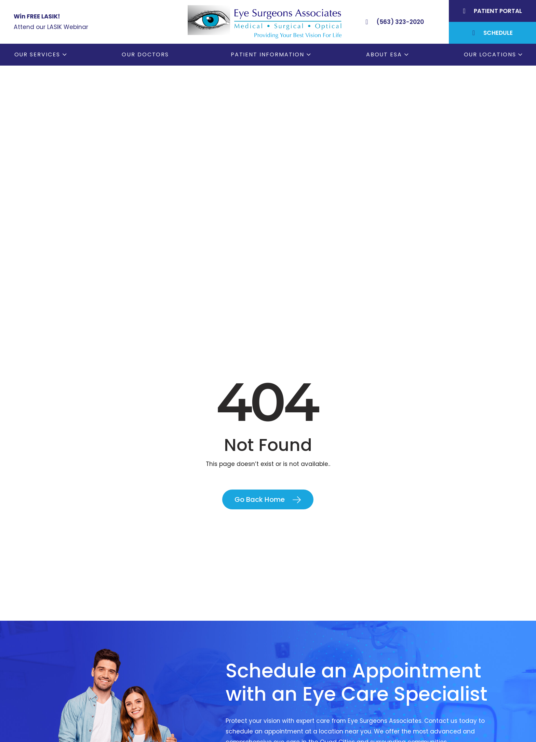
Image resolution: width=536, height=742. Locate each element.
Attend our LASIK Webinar (51, 27)
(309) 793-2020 (97, 699)
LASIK (282, 701)
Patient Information (267, 54)
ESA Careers (293, 736)
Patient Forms (295, 666)
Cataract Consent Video (311, 689)
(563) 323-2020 (99, 683)
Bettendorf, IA (420, 666)
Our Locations (490, 54)
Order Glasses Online (306, 677)
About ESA (384, 54)
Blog (281, 724)
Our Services (37, 54)
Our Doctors (145, 54)
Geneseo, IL (416, 677)
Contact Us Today (269, 538)
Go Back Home (259, 267)
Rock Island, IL (420, 689)
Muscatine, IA (419, 701)
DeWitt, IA (414, 713)
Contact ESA (293, 713)
